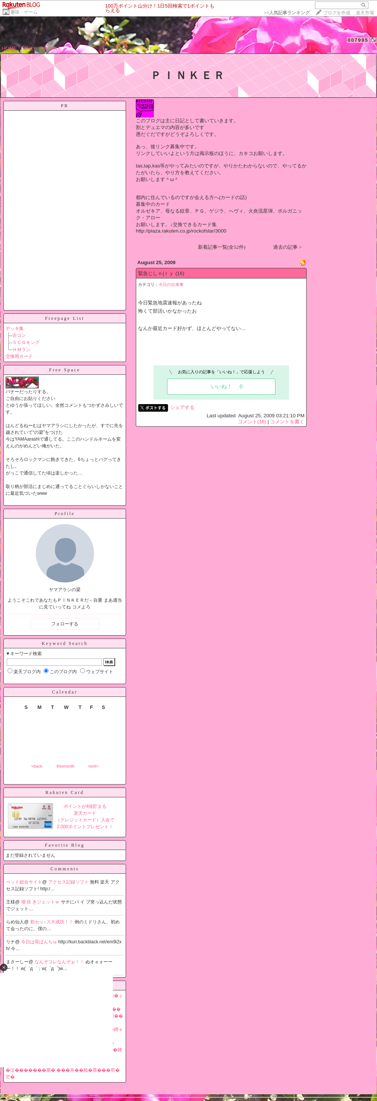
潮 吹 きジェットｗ (41, 902)
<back (37, 766)
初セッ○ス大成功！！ (52, 922)
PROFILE (51, 48)
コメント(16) (252, 421)
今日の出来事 (171, 284)
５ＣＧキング (26, 342)
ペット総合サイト (24, 882)
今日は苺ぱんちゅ (39, 941)
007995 (358, 40)
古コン (19, 335)
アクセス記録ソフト (69, 882)
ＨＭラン (21, 349)
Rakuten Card (65, 792)
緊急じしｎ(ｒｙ (156, 273)
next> (93, 766)
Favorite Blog (64, 845)
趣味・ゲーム (24, 12)
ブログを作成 (336, 12)
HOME (9, 48)
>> (287, 12)
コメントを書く (287, 421)
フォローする (64, 624)
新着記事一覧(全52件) (221, 247)
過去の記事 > (287, 247)
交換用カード (19, 356)
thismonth (65, 766)
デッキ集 (15, 328)
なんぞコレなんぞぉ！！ (60, 961)
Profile (65, 513)
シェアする (182, 407)
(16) (179, 273)
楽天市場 (365, 12)
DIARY (28, 48)
